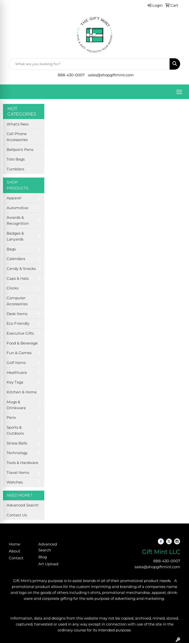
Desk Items (17, 314)
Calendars (16, 259)
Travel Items (18, 472)
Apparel (14, 198)
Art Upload (48, 564)
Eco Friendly (18, 323)
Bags (11, 249)
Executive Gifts (20, 333)
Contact (16, 558)
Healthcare (17, 372)
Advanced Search (23, 505)
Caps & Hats (18, 278)
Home (14, 544)
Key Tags (15, 382)
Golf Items (16, 363)
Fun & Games (19, 353)
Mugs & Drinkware (16, 405)
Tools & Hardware (22, 463)
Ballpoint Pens (20, 149)
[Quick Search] (89, 64)
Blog (42, 557)
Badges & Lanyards (15, 236)
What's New (18, 124)
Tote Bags (16, 159)
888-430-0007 (71, 75)
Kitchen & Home (22, 392)
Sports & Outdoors (15, 430)
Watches (15, 482)
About (14, 551)
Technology (17, 453)
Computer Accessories (17, 301)
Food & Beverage (22, 343)
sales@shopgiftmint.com (111, 75)
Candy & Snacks (21, 268)
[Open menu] (179, 92)
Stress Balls (17, 443)
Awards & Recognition (18, 220)
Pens (11, 417)
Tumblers (15, 169)
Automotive (17, 208)
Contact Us (17, 515)
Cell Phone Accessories (17, 137)
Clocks (12, 288)
